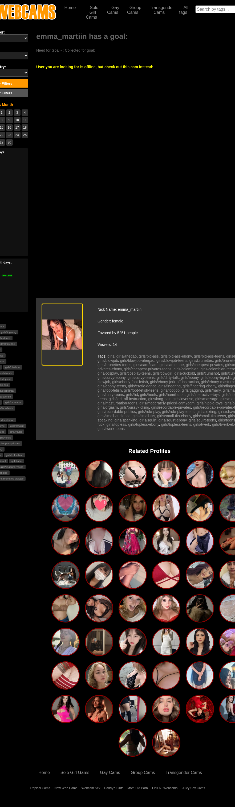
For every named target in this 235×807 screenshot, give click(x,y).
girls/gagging (192, 390)
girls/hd (132, 394)
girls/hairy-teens (111, 394)
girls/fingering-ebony (199, 386)
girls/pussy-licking (134, 407)
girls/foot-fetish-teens (141, 390)
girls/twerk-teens (111, 429)
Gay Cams (113, 10)
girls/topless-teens (176, 424)
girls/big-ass (149, 356)
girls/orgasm (108, 407)
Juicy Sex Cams (193, 788)
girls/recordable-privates (171, 407)
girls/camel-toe (172, 365)
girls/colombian (14, 455)
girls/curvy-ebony (111, 377)
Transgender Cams (162, 10)
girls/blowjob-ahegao (137, 360)
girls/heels (148, 394)
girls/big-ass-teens (209, 356)
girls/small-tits (144, 416)
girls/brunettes (13, 402)
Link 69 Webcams (164, 788)
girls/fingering (170, 386)
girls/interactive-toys (203, 394)
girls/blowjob (108, 360)
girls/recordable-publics (117, 411)
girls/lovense (182, 399)
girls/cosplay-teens (135, 373)
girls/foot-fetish (110, 390)
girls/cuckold (184, 373)
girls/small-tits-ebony (174, 416)
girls (110, 356)
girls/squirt (147, 420)
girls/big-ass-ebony (176, 356)
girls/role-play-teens (178, 411)
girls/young (16, 431)
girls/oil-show (12, 367)
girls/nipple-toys (209, 403)
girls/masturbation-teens (117, 403)
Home (70, 7)
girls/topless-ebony (143, 424)
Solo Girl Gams (74, 772)
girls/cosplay (108, 373)
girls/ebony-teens (112, 386)
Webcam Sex (91, 788)
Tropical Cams (40, 788)
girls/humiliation (171, 394)
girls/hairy (213, 390)
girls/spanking (126, 420)
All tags (183, 10)
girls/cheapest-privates (204, 365)
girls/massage (206, 399)
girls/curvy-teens (141, 377)
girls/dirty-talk (168, 377)
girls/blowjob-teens (171, 360)
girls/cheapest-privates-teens (148, 369)
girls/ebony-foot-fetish (130, 382)
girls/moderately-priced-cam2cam (167, 403)
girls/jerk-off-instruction (127, 399)
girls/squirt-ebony (173, 420)
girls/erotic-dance (142, 386)
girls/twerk (201, 424)
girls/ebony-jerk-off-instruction (174, 382)
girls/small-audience (114, 416)
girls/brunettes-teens (114, 365)
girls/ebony (190, 377)
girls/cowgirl (16, 425)
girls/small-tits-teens (209, 416)
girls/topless (116, 424)
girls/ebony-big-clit (216, 377)
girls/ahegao (126, 356)
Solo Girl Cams (92, 12)
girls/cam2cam (145, 365)
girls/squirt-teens (202, 420)
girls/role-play (149, 411)
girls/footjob (170, 390)
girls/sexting (206, 411)
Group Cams (134, 10)
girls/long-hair (159, 399)
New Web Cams (65, 788)
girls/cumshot (208, 373)
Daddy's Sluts (114, 788)
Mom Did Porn (137, 788)
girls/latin (16, 461)
